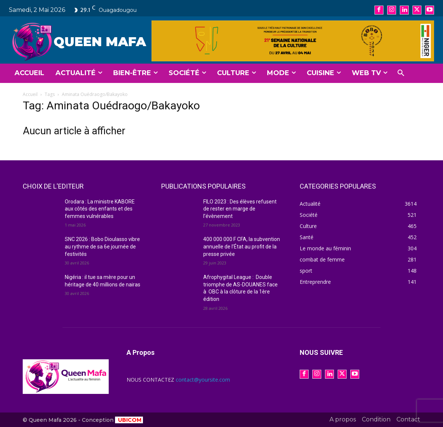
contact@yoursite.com (203, 379)
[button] (401, 73)
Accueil (30, 94)
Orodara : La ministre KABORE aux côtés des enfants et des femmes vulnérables (100, 209)
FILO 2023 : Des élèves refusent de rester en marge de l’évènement (240, 209)
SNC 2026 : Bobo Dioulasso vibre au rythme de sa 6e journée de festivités (102, 246)
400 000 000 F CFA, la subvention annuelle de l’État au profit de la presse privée (241, 246)
